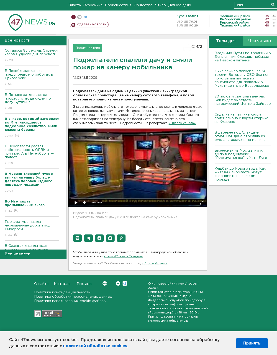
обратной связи (154, 263)
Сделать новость (91, 24)
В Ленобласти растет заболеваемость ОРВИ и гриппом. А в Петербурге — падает (32, 155)
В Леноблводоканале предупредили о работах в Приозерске (32, 77)
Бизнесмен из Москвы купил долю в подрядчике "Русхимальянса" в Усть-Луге (241, 154)
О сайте (41, 283)
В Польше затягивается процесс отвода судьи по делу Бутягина (32, 101)
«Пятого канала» (182, 123)
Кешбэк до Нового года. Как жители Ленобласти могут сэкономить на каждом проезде (240, 174)
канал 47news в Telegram (123, 256)
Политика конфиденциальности (62, 292)
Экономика (93, 5)
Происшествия (118, 5)
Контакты (62, 283)
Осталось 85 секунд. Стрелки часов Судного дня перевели (32, 55)
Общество (143, 5)
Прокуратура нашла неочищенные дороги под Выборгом (32, 228)
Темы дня (226, 41)
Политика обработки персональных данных (73, 296)
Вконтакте (105, 283)
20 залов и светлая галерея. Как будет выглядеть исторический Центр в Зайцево (243, 100)
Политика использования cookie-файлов (70, 301)
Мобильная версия (73, 17)
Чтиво (160, 5)
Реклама (84, 283)
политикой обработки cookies (95, 346)
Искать (273, 4)
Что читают (260, 41)
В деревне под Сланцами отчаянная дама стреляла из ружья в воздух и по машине (240, 136)
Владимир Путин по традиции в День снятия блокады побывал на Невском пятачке (243, 57)
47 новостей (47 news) (169, 284)
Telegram (125, 283)
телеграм (85, 17)
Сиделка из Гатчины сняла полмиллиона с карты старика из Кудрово (241, 118)
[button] (77, 238)
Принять (252, 343)
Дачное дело (179, 5)
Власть (74, 5)
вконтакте (79, 17)
